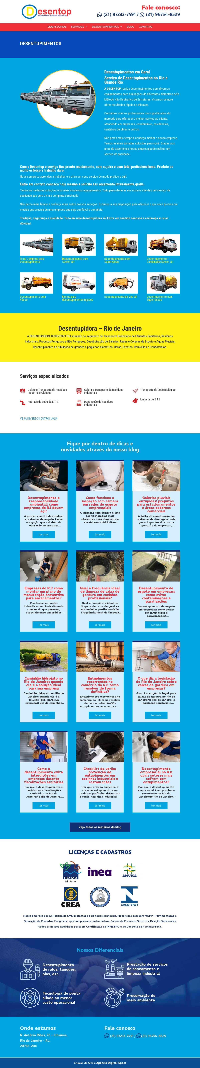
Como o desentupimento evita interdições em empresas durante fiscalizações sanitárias (43, 775)
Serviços (77, 26)
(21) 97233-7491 (116, 14)
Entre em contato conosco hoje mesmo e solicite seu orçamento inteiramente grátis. (82, 184)
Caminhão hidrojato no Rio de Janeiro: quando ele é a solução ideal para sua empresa (43, 683)
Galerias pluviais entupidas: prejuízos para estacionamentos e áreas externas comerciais (156, 504)
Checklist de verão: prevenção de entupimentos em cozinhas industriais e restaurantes (100, 775)
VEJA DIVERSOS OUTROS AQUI (39, 418)
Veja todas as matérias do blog (100, 827)
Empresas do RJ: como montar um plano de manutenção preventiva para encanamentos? (44, 593)
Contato (145, 26)
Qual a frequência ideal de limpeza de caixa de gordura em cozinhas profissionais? (100, 593)
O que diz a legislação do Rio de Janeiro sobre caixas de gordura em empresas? (156, 683)
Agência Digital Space (111, 1063)
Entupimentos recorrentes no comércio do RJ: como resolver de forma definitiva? (100, 685)
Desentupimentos (105, 26)
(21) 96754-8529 (160, 14)
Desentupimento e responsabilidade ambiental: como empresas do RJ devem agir (44, 504)
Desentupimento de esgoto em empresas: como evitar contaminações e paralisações (156, 594)
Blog (130, 26)
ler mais (44, 534)
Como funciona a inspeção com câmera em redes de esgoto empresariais (100, 503)
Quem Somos (57, 26)
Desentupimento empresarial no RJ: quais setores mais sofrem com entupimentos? (156, 775)
